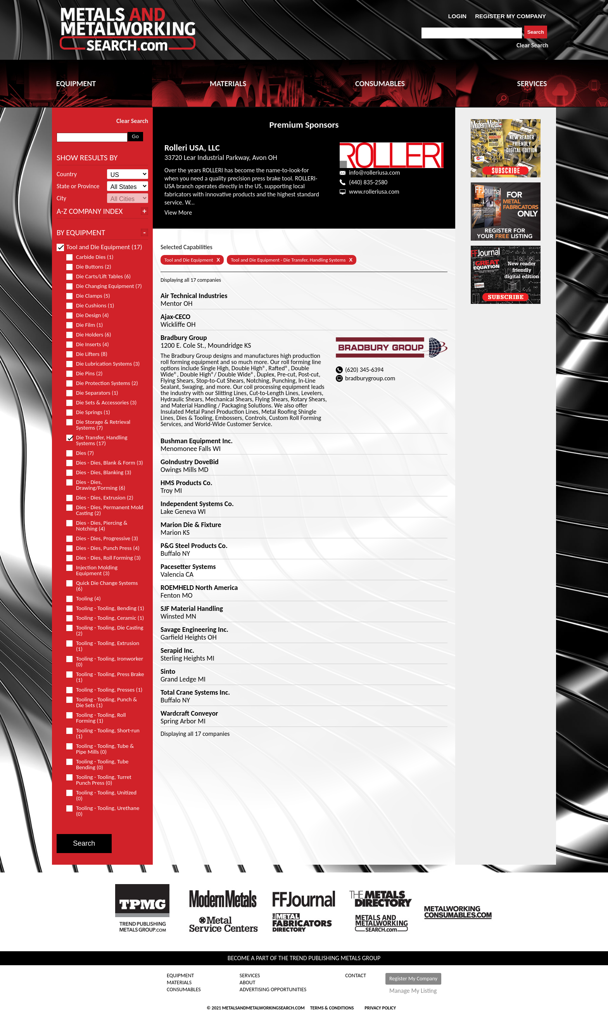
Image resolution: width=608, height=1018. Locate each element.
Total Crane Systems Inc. (195, 692)
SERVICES (532, 83)
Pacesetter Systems (188, 566)
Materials (179, 982)
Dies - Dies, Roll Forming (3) (105, 558)
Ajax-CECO (175, 316)
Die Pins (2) (87, 373)
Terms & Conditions (332, 1008)
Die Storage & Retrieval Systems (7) (98, 425)
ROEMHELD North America (199, 587)
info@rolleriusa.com (374, 172)
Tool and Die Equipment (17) (99, 247)
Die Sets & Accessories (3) (104, 403)
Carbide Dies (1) (93, 257)
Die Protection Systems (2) (105, 383)
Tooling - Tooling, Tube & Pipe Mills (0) (100, 749)
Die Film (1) (87, 325)
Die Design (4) (91, 315)
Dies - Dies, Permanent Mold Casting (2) (104, 510)
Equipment (180, 975)
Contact (355, 975)
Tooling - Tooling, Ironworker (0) (104, 662)
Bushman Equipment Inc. (197, 440)
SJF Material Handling (192, 608)
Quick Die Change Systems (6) (102, 586)
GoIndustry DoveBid (190, 461)
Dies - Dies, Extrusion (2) (103, 498)
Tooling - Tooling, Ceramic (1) (105, 618)
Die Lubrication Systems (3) (105, 364)
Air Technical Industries (194, 295)
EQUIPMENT (76, 83)
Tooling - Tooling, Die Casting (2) (104, 630)
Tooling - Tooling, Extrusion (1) (102, 646)
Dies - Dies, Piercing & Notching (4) (97, 526)
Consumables (184, 989)
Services (250, 975)
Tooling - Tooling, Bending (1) (105, 608)
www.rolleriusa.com (374, 191)
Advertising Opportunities (273, 989)
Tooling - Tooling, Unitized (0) (101, 795)
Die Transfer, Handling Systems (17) (96, 440)
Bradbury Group (184, 337)
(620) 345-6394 (364, 369)
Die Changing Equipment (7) (105, 286)
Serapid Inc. (177, 650)
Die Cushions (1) (93, 306)
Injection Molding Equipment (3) (91, 570)
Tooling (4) (86, 599)
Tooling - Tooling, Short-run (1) (103, 733)
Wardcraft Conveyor (189, 713)
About (248, 982)
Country (67, 174)
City (61, 198)
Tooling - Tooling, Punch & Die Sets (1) (101, 702)
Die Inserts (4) (91, 344)
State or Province (78, 186)
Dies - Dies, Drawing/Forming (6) (99, 485)
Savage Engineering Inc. (194, 629)
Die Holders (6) (92, 335)
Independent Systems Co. (197, 503)
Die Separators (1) (95, 393)
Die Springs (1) (91, 412)
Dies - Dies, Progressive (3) (105, 538)
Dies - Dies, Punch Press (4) (105, 548)
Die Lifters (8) (90, 354)
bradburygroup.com (370, 378)
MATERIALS (228, 83)
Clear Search (532, 45)
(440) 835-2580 (368, 182)
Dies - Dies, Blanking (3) (102, 472)
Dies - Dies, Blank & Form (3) (105, 463)
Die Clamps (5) (91, 296)
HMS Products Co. (186, 482)
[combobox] (471, 33)
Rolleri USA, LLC (192, 147)
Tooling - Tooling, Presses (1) (105, 690)
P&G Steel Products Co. (194, 545)
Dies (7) (83, 453)
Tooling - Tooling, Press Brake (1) (105, 677)
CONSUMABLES (380, 83)
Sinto (168, 671)
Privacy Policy (380, 1008)
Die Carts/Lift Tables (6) (101, 276)
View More (178, 212)
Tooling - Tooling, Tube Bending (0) (97, 764)
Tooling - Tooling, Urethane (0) (102, 811)
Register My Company (413, 978)
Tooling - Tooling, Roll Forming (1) (96, 718)
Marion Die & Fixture (191, 524)
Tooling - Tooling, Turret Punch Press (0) (98, 780)
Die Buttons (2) (92, 267)
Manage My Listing (413, 991)
